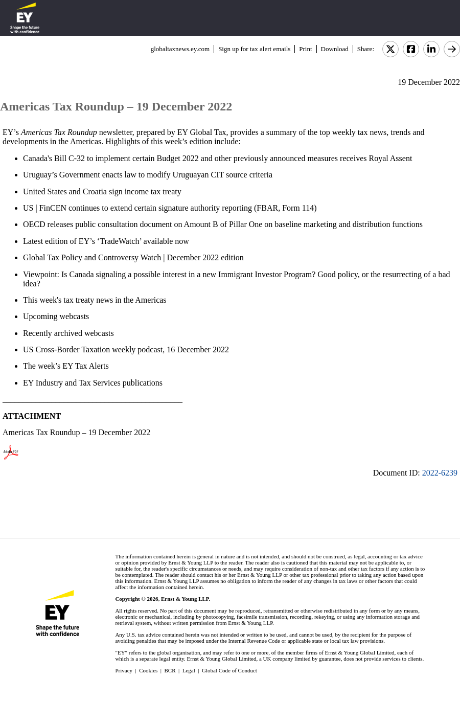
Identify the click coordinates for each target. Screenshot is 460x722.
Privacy (123, 670)
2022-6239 (439, 472)
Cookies (148, 670)
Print (305, 49)
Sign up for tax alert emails (254, 49)
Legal (188, 670)
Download (335, 49)
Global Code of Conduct (229, 670)
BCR (170, 670)
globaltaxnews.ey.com (180, 49)
